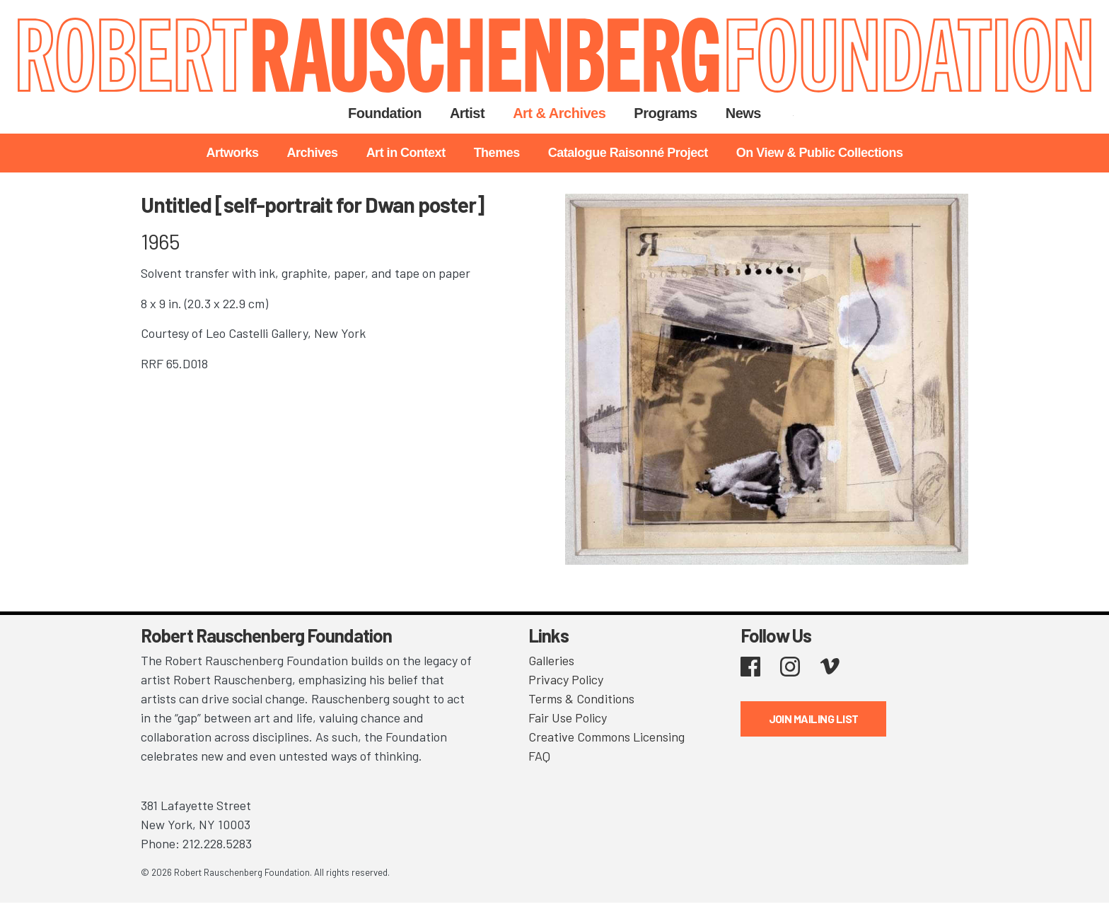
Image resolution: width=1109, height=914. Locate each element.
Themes (497, 153)
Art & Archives (559, 113)
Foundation (385, 113)
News (743, 113)
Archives (312, 153)
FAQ (539, 755)
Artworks (233, 153)
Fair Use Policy (567, 717)
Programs (665, 113)
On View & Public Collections (819, 153)
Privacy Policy (565, 679)
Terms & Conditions (581, 698)
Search (793, 113)
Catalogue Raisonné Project (628, 153)
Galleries (551, 660)
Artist (467, 113)
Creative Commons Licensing (606, 736)
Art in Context (406, 153)
